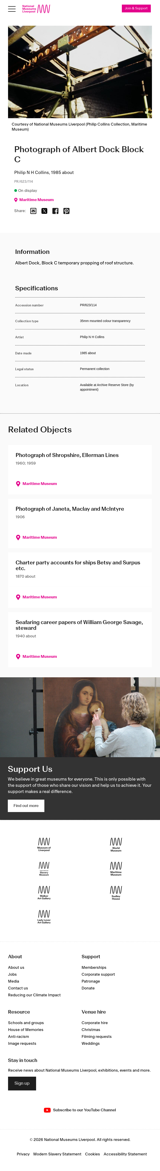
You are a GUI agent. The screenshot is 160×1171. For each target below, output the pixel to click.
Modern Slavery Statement (57, 1154)
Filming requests (97, 1037)
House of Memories (25, 1030)
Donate (88, 988)
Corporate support (98, 974)
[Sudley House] (116, 893)
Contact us (18, 988)
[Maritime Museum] (116, 869)
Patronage (91, 981)
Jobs (12, 974)
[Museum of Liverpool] (44, 844)
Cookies (92, 1154)
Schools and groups (26, 1023)
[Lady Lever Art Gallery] (44, 917)
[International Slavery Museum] (44, 869)
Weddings (91, 1044)
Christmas (91, 1030)
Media (13, 981)
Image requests (22, 1044)
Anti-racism (18, 1037)
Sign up (22, 1083)
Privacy (23, 1154)
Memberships (94, 968)
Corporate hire (95, 1023)
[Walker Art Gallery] (44, 893)
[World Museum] (116, 844)
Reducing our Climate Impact (34, 995)
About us (16, 968)
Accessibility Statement (125, 1154)
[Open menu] (12, 9)
